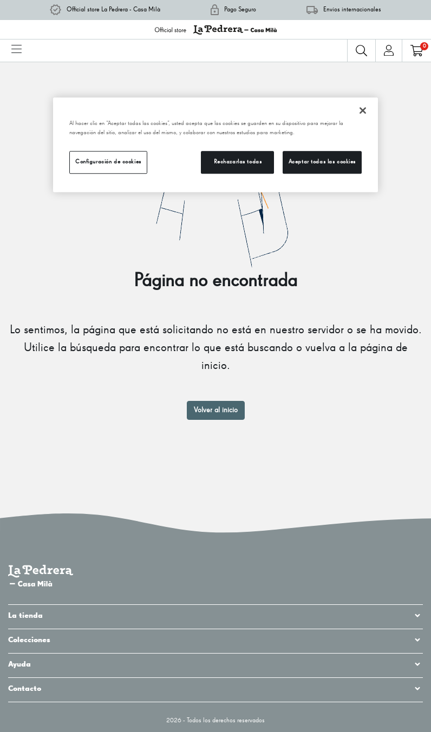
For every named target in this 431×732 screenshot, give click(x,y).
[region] (215, 144)
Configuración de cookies (108, 162)
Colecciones (215, 640)
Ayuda (215, 664)
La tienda (215, 615)
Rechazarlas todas (238, 162)
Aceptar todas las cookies (322, 162)
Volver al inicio (216, 410)
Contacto (215, 689)
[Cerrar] (363, 110)
